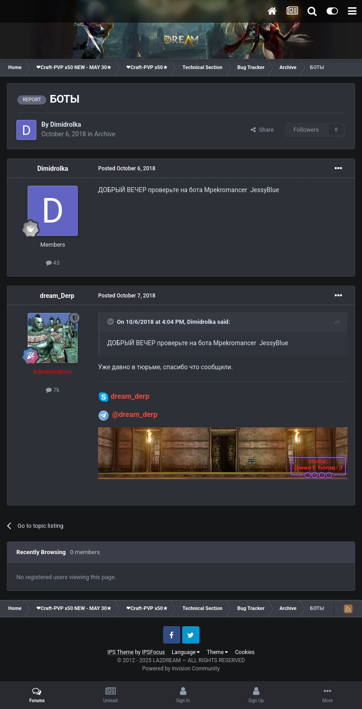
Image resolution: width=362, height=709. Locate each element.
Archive (104, 134)
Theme (217, 652)
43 (53, 262)
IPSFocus (153, 652)
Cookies (244, 652)
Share (262, 129)
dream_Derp (57, 295)
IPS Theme (120, 652)
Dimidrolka (65, 124)
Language (186, 652)
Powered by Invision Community (181, 668)
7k (53, 390)
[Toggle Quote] (111, 321)
